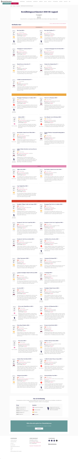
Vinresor (41, 1)
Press (12, 448)
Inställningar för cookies (16, 451)
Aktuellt (49, 1)
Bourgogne (51, 51)
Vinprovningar (14, 440)
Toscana (22, 291)
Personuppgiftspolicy (15, 446)
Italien (19, 67)
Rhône (23, 225)
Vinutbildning (29, 1)
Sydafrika (20, 189)
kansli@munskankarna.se (36, 442)
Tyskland (47, 136)
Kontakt (60, 1)
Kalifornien (49, 378)
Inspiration (35, 1)
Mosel (50, 136)
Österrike (20, 153)
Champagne (24, 33)
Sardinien (50, 67)
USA (46, 378)
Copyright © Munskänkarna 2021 (35, 445)
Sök (69, 1)
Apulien (22, 261)
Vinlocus (65, 1)
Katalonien (23, 135)
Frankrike (20, 33)
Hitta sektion (55, 1)
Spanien (19, 82)
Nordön (24, 362)
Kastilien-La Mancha (25, 378)
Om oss (45, 1)
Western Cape (24, 189)
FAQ (11, 449)
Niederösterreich (25, 153)
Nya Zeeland (20, 362)
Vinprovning (22, 1)
